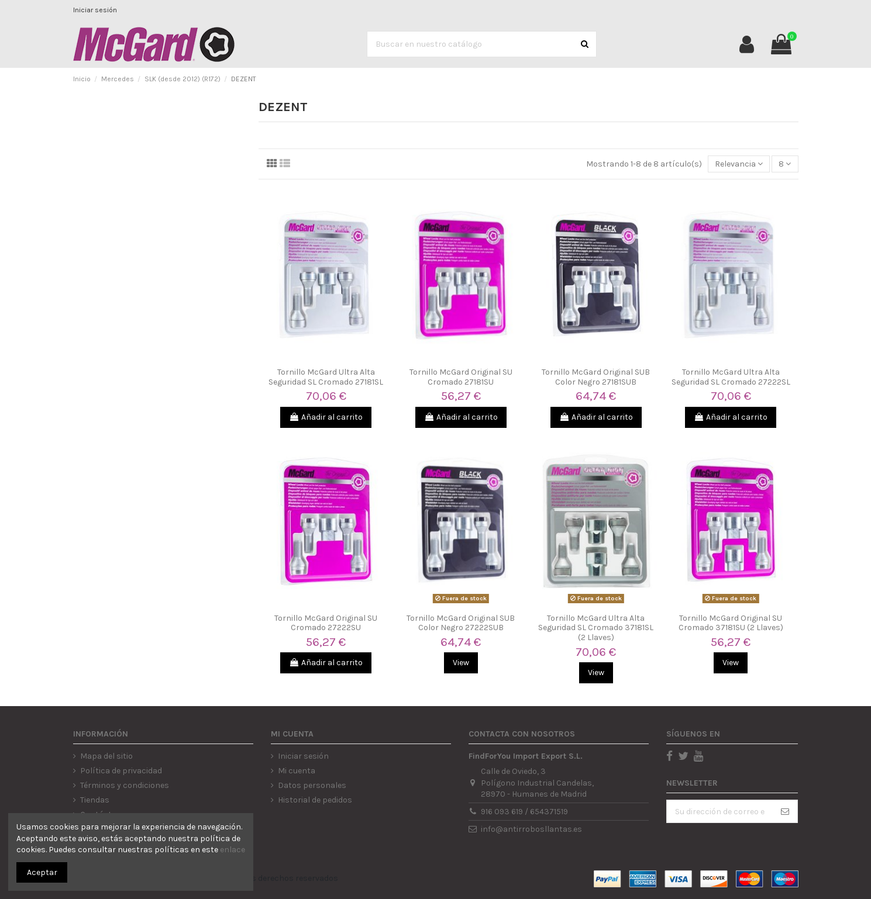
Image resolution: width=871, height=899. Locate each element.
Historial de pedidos (315, 800)
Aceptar (42, 872)
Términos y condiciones (124, 785)
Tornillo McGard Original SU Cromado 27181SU (460, 377)
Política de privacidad (121, 771)
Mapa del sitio (106, 756)
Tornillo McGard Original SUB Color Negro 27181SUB (596, 377)
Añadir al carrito (326, 417)
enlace (232, 850)
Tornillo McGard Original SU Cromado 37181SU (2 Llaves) (731, 623)
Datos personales (312, 785)
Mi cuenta (296, 771)
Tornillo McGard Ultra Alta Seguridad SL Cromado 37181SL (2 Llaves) (595, 628)
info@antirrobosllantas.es (531, 829)
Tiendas (94, 800)
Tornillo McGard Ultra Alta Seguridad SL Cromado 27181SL (325, 377)
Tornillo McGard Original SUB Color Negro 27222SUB (461, 623)
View (461, 663)
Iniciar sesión (95, 10)
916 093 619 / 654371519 (524, 812)
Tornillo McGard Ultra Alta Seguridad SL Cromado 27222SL (731, 377)
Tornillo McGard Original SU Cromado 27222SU (325, 623)
